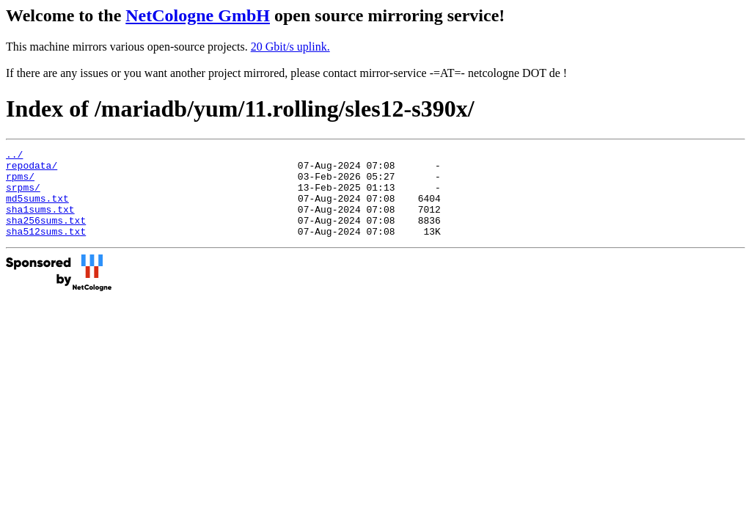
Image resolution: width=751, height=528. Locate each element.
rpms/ (20, 182)
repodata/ (31, 169)
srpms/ (23, 195)
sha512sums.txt (46, 248)
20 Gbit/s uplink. (290, 46)
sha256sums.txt (46, 235)
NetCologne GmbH (197, 15)
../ (14, 156)
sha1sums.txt (40, 222)
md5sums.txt (37, 209)
